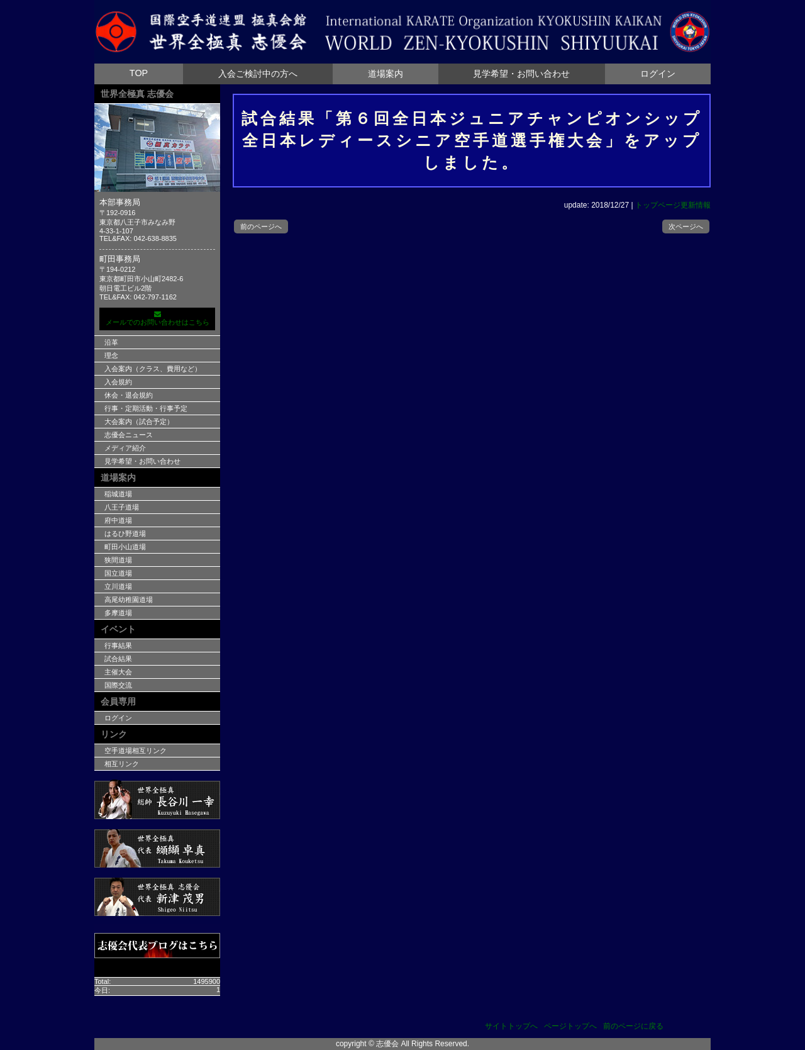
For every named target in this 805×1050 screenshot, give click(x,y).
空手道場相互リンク (135, 750)
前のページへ (261, 226)
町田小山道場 (125, 546)
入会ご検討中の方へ (257, 74)
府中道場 (118, 520)
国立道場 (118, 573)
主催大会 (118, 672)
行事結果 (118, 645)
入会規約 (118, 382)
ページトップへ (570, 1026)
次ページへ (686, 226)
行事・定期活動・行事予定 (145, 408)
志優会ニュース (128, 434)
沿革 (111, 342)
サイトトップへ (511, 1026)
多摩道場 (118, 613)
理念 (111, 355)
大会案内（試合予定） (139, 421)
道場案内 (385, 74)
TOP (139, 73)
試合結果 (118, 658)
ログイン (657, 74)
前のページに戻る (633, 1026)
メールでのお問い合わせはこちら (157, 318)
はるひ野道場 (125, 533)
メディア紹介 (125, 448)
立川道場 (118, 586)
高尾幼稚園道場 (128, 599)
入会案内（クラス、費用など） (152, 368)
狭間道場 (118, 560)
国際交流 (118, 685)
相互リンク (121, 764)
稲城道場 (118, 494)
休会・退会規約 (128, 395)
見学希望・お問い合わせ (521, 74)
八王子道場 (121, 507)
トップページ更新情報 (673, 205)
